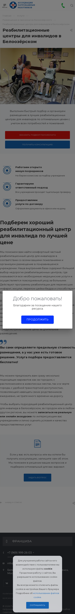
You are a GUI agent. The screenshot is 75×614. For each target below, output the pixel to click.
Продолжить (37, 319)
